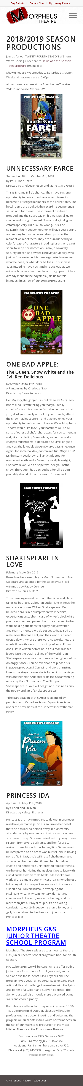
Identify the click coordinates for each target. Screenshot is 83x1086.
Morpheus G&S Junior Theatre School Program (36, 935)
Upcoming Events (59, 3)
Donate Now (37, 3)
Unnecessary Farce (39, 168)
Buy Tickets (17, 3)
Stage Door (40, 1080)
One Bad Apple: (32, 364)
